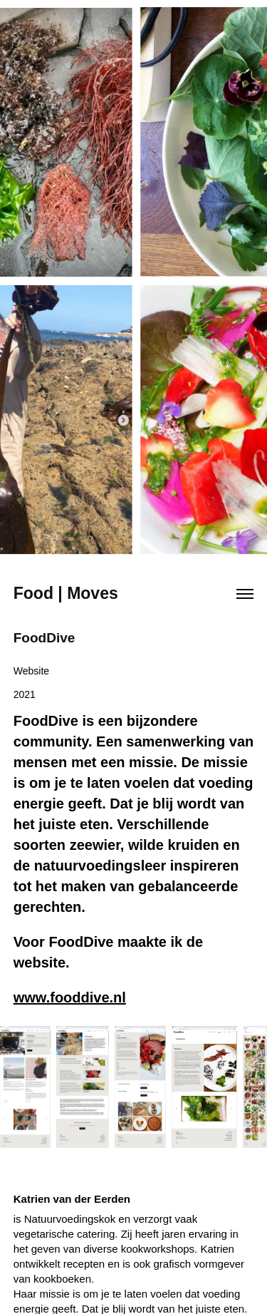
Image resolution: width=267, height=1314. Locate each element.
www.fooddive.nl (70, 997)
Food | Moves (66, 593)
